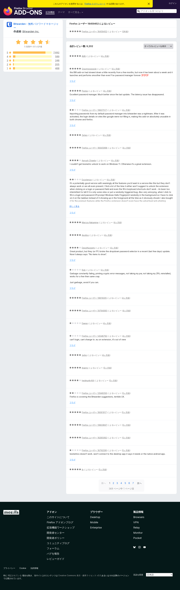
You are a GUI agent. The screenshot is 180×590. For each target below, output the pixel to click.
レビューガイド (55, 558)
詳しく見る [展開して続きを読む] (74, 206)
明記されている (15, 575)
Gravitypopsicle (89, 69)
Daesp (85, 323)
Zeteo (85, 135)
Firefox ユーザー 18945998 (94, 148)
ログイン (173, 3)
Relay (136, 527)
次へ (139, 483)
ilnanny (85, 368)
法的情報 (34, 568)
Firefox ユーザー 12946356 (94, 393)
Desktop (95, 517)
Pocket (137, 537)
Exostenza (87, 179)
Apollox (85, 235)
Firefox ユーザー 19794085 (94, 310)
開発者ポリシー (55, 537)
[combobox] (157, 11)
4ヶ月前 (105, 56)
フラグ (72, 81)
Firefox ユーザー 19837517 (94, 110)
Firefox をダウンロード (95, 4)
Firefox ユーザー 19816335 (94, 298)
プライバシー (9, 568)
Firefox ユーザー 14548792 (94, 336)
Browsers (138, 517)
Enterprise (96, 527)
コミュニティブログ (58, 543)
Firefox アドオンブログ (60, 522)
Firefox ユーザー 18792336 (94, 450)
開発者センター (55, 532)
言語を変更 (138, 575)
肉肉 (84, 56)
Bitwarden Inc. (30, 31)
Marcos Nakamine (90, 222)
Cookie (22, 568)
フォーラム (53, 548)
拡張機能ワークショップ (61, 527)
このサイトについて (58, 517)
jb (82, 469)
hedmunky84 (88, 380)
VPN (136, 522)
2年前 (125, 31)
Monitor (138, 532)
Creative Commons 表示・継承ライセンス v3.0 (79, 575)
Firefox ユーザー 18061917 (94, 412)
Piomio (85, 91)
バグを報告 (53, 553)
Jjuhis (84, 355)
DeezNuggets (88, 248)
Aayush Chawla (89, 160)
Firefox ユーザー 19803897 (94, 425)
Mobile (94, 522)
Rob (84, 270)
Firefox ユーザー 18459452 (94, 31)
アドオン (52, 511)
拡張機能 (50, 12)
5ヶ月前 (107, 368)
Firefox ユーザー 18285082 (94, 437)
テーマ (61, 12)
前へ (103, 483)
